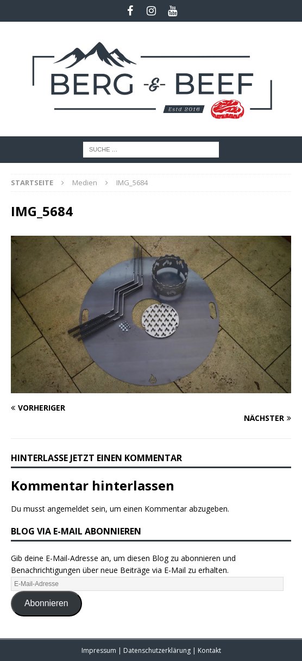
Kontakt (209, 650)
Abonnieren (46, 603)
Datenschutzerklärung (157, 650)
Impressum (99, 650)
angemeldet (68, 508)
